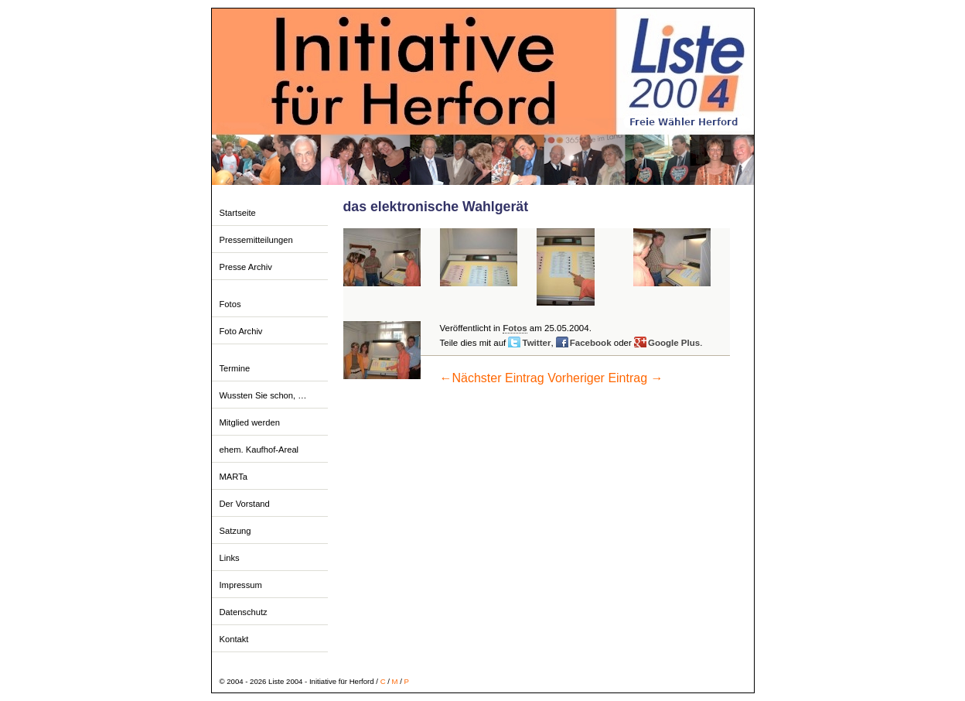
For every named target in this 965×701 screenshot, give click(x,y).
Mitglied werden (250, 422)
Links (230, 558)
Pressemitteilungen (256, 239)
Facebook (591, 342)
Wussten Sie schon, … (263, 395)
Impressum (241, 585)
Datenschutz (244, 612)
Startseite (238, 212)
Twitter (536, 342)
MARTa (233, 476)
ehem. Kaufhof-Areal (259, 449)
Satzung (235, 530)
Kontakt (234, 639)
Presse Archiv (246, 267)
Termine (235, 368)
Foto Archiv (241, 331)
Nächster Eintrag (492, 378)
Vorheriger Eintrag (605, 378)
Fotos (230, 304)
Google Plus (674, 342)
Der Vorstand (245, 503)
